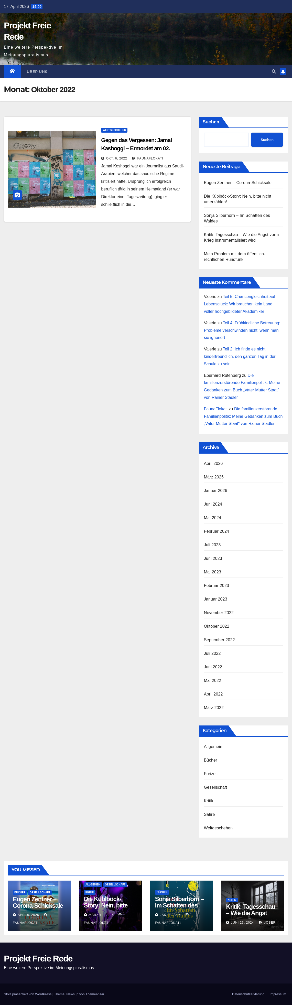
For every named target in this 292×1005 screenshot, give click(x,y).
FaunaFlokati (147, 158)
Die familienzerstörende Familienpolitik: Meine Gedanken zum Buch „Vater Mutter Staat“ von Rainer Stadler (243, 416)
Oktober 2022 (216, 626)
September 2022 (219, 640)
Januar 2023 (215, 599)
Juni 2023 (213, 558)
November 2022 (219, 613)
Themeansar (94, 994)
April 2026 (213, 463)
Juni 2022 (213, 667)
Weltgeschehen (114, 130)
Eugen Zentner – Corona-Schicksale (238, 182)
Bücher (210, 760)
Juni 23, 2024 (242, 922)
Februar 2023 (216, 585)
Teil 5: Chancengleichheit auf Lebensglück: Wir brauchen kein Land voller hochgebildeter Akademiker (239, 304)
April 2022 (213, 694)
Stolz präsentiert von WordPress (28, 994)
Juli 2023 (212, 545)
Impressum (278, 994)
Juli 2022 (212, 653)
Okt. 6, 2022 (116, 158)
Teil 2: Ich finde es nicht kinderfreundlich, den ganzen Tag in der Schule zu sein (240, 356)
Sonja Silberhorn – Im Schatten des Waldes (179, 905)
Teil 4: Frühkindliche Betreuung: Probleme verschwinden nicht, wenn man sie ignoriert (242, 330)
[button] (274, 71)
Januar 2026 (215, 490)
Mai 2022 (212, 680)
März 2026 (214, 477)
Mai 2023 (212, 572)
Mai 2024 (212, 518)
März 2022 (214, 707)
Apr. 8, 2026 (28, 915)
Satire (209, 814)
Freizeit (211, 774)
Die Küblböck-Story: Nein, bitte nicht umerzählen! (107, 905)
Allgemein (213, 746)
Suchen (211, 121)
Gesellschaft (215, 787)
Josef (267, 922)
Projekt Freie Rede (38, 958)
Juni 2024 (213, 504)
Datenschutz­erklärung (248, 994)
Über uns (37, 71)
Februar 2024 (216, 531)
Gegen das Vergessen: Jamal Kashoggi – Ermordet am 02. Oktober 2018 (136, 148)
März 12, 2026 (101, 915)
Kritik (208, 801)
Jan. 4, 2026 (170, 915)
